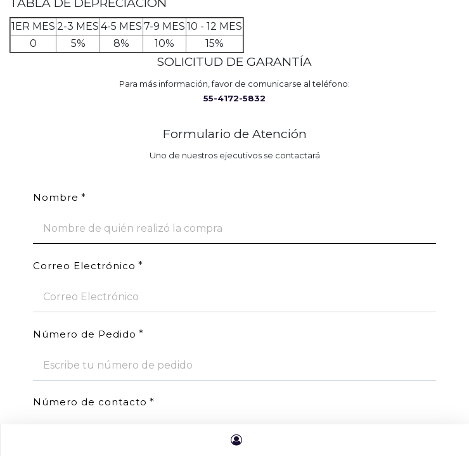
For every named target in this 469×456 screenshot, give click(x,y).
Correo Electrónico (84, 266)
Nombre (56, 197)
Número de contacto (90, 402)
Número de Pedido (84, 334)
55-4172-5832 (234, 98)
